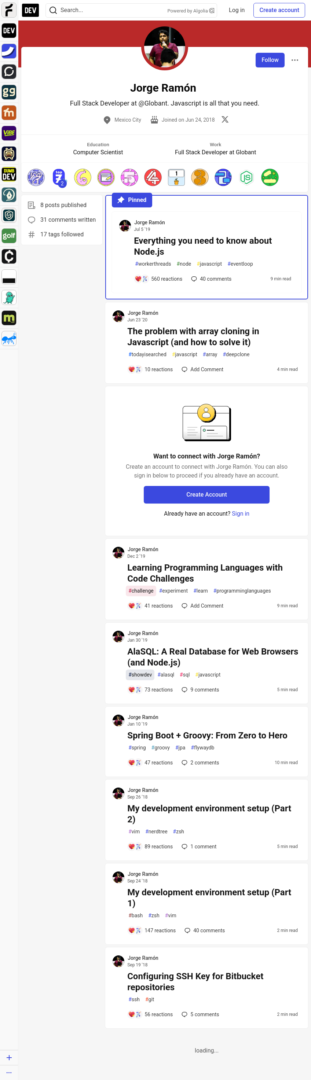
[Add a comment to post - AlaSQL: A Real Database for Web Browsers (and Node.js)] (150, 689)
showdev (140, 675)
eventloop (240, 264)
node (184, 264)
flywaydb (202, 748)
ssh (134, 999)
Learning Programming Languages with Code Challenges (205, 573)
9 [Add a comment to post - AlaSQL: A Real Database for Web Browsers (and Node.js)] (199, 689)
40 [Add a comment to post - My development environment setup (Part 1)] (204, 930)
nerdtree (156, 832)
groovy (160, 748)
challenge (141, 591)
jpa (180, 748)
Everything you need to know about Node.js (203, 246)
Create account (279, 10)
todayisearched (147, 354)
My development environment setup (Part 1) (209, 897)
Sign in (240, 513)
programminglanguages (242, 591)
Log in (237, 10)
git (149, 999)
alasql (165, 675)
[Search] (53, 10)
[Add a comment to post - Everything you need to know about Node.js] (158, 278)
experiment (173, 591)
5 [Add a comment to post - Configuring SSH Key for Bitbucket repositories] (199, 1014)
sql (185, 675)
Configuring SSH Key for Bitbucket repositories (195, 981)
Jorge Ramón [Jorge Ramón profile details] (149, 222)
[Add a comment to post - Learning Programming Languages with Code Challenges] (150, 605)
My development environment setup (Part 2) (209, 814)
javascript (209, 264)
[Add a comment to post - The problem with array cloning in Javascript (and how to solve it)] (150, 369)
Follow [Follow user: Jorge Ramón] (270, 59)
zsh (178, 832)
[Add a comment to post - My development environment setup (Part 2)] (150, 846)
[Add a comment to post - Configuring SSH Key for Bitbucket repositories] (150, 1014)
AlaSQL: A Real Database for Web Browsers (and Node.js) (212, 657)
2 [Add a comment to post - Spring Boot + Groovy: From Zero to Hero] (199, 762)
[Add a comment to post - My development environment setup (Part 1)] (152, 930)
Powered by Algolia (191, 11)
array (210, 354)
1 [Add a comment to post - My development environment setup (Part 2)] (198, 846)
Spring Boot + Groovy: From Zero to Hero (207, 735)
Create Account (206, 494)
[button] (36, 177)
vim (134, 832)
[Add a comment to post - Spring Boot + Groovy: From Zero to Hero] (150, 762)
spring (137, 748)
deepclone (236, 354)
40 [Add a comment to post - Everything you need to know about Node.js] (210, 278)
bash (135, 915)
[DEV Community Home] (30, 10)
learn (200, 591)
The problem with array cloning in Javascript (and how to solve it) (193, 336)
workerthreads (153, 264)
